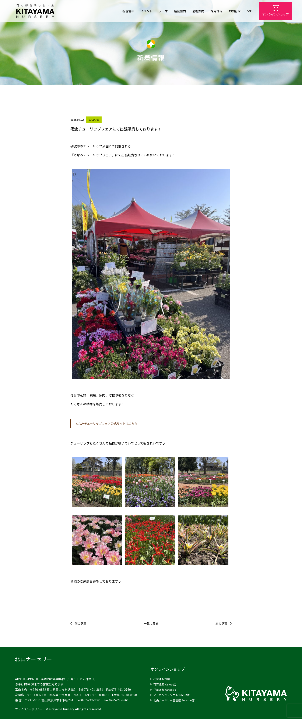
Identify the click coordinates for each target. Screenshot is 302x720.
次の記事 (221, 624)
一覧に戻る (151, 624)
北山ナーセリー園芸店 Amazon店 (176, 701)
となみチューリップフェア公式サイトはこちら (109, 424)
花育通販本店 (162, 679)
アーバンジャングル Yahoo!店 (173, 695)
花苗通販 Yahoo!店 (165, 690)
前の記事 (81, 624)
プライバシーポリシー (30, 710)
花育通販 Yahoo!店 (165, 685)
